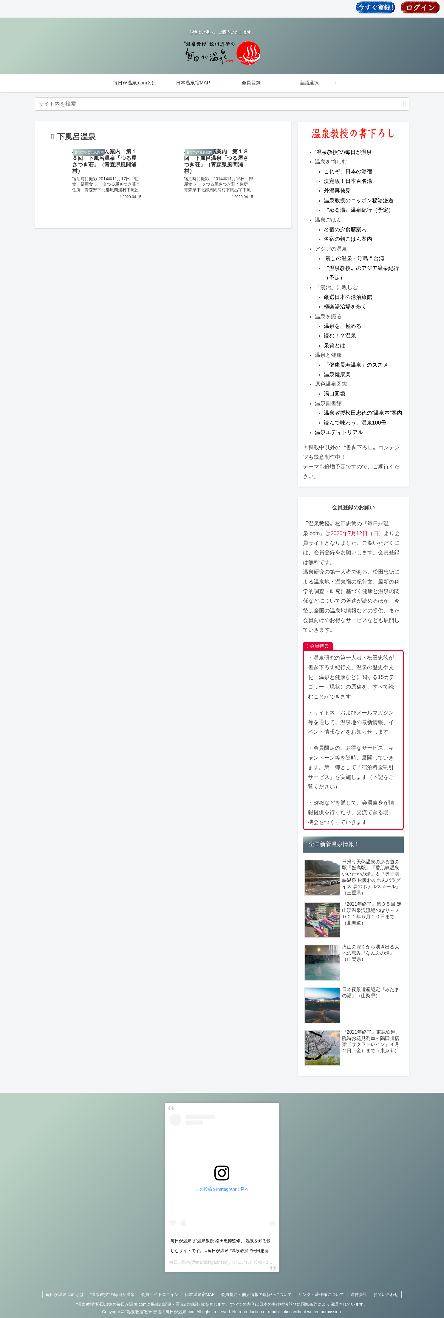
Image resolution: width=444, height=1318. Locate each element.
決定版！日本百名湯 (348, 181)
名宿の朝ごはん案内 (348, 239)
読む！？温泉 (340, 336)
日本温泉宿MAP (200, 1294)
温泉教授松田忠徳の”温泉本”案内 (363, 413)
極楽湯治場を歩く (345, 307)
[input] (222, 104)
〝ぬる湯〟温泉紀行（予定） (359, 210)
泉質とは (334, 345)
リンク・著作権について (321, 1294)
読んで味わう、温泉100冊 (355, 423)
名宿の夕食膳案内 (345, 229)
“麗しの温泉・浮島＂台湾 (354, 258)
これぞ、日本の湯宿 (348, 172)
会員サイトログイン (160, 1294)
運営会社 (358, 1294)
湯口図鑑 (334, 394)
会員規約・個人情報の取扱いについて (256, 1294)
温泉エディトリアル (339, 432)
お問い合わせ (385, 1294)
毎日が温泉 (179, 1262)
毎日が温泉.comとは (65, 1294)
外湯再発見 (337, 191)
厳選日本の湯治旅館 (348, 297)
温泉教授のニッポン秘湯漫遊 (359, 200)
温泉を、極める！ (345, 326)
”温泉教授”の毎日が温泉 (343, 152)
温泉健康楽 (337, 374)
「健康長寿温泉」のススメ (356, 365)
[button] (404, 103)
